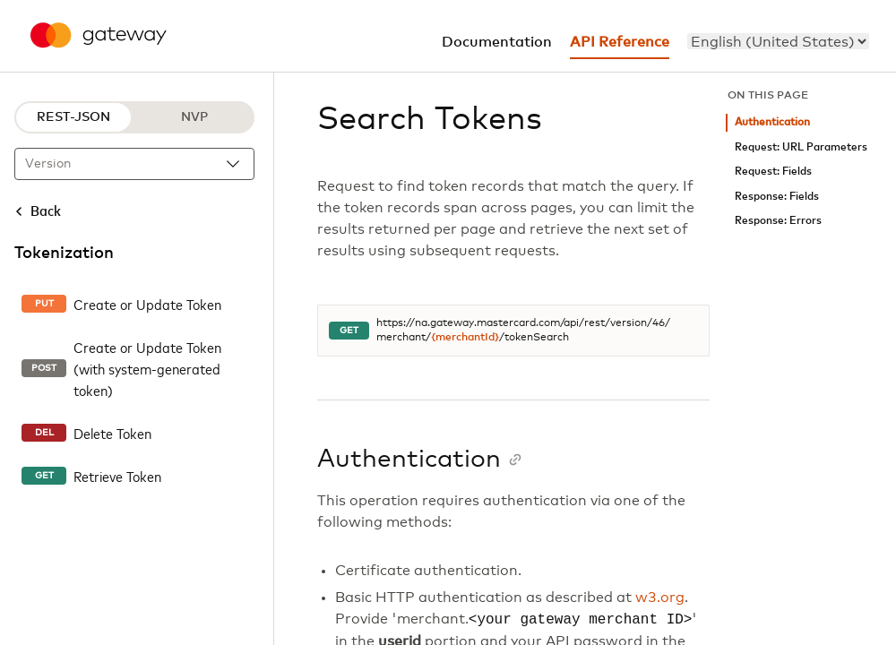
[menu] (778, 41)
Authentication (772, 122)
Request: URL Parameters (801, 147)
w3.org (660, 597)
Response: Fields (777, 196)
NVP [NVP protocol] (194, 117)
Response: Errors (778, 221)
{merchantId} (465, 337)
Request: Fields (773, 171)
